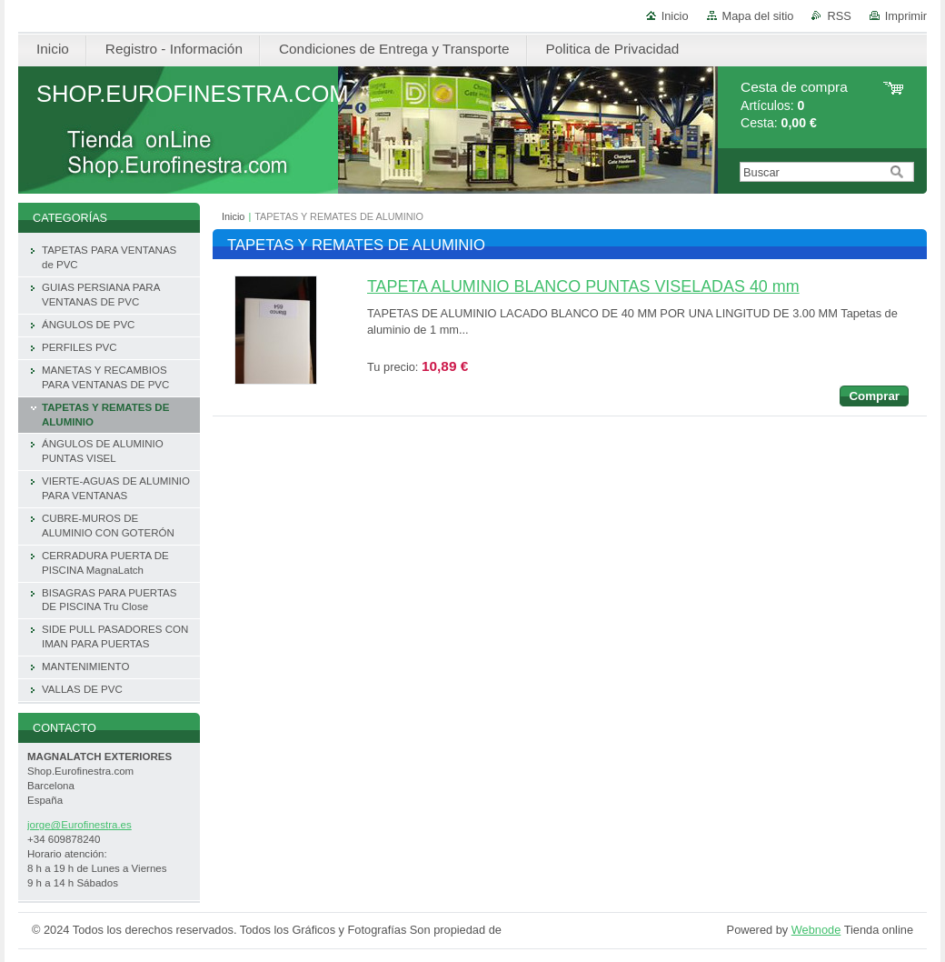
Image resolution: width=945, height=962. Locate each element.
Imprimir (906, 16)
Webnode (816, 930)
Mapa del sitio (758, 16)
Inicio (675, 16)
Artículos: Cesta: (794, 105)
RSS (838, 16)
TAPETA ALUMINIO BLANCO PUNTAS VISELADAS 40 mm (583, 286)
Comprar (874, 396)
